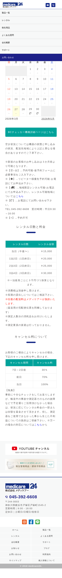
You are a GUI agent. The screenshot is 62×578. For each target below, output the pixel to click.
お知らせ (15, 548)
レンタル (6, 20)
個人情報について (46, 560)
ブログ (47, 548)
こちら (20, 196)
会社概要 (6, 42)
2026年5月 (48, 118)
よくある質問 (8, 35)
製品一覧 (6, 13)
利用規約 (47, 554)
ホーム (15, 530)
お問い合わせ (8, 57)
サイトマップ (15, 560)
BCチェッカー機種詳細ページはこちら (31, 132)
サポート (6, 50)
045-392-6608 (23, 496)
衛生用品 (6, 27)
